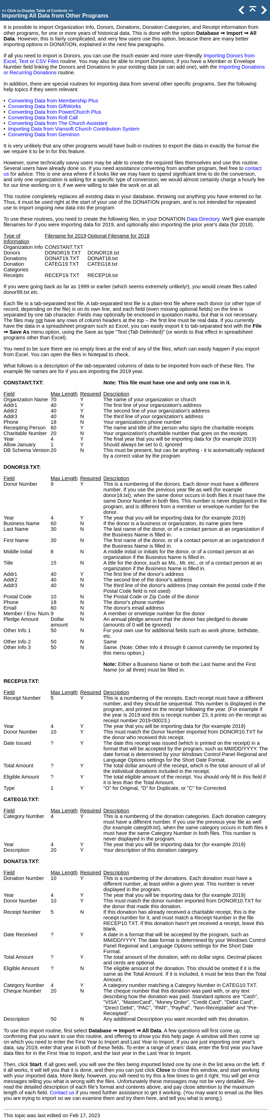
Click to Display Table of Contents (37, 10)
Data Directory (203, 219)
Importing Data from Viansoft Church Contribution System (74, 129)
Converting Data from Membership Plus (53, 100)
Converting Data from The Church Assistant (57, 123)
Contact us (62, 1092)
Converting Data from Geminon (43, 134)
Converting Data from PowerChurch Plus (54, 112)
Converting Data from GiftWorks (44, 106)
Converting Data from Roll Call (43, 117)
